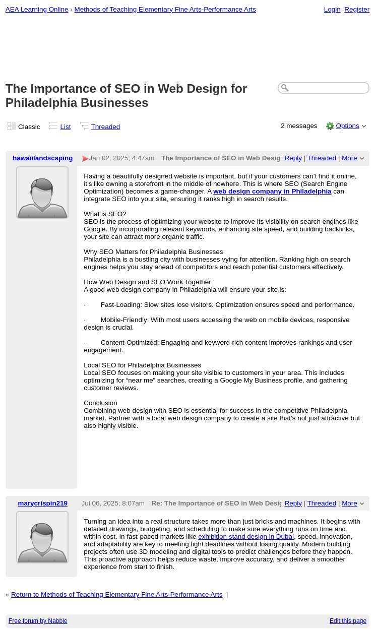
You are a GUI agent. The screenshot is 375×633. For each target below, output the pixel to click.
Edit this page (348, 620)
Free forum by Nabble (38, 620)
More (349, 158)
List (65, 127)
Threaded (105, 127)
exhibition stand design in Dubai (246, 536)
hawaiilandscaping (43, 158)
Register (356, 9)
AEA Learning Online (37, 9)
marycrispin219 (43, 503)
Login (332, 9)
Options (347, 126)
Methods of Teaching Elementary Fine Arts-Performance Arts (165, 9)
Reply (293, 158)
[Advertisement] (188, 48)
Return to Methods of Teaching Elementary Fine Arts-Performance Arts (117, 594)
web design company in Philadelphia (272, 191)
